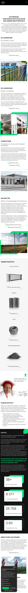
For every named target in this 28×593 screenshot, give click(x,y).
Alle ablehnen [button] (12, 588)
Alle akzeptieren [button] (5, 588)
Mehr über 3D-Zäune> (14, 165)
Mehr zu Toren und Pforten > (14, 287)
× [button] (15, 567)
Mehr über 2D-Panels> (14, 55)
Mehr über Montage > (14, 552)
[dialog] (9, 579)
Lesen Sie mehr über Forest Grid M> (13, 224)
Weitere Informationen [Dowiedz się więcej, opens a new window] (12, 577)
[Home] (3, 2)
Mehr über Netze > (14, 313)
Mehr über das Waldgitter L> (14, 227)
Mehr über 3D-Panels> (14, 108)
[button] (9, 590)
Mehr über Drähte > (14, 340)
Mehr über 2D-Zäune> (13, 163)
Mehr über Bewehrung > (14, 366)
